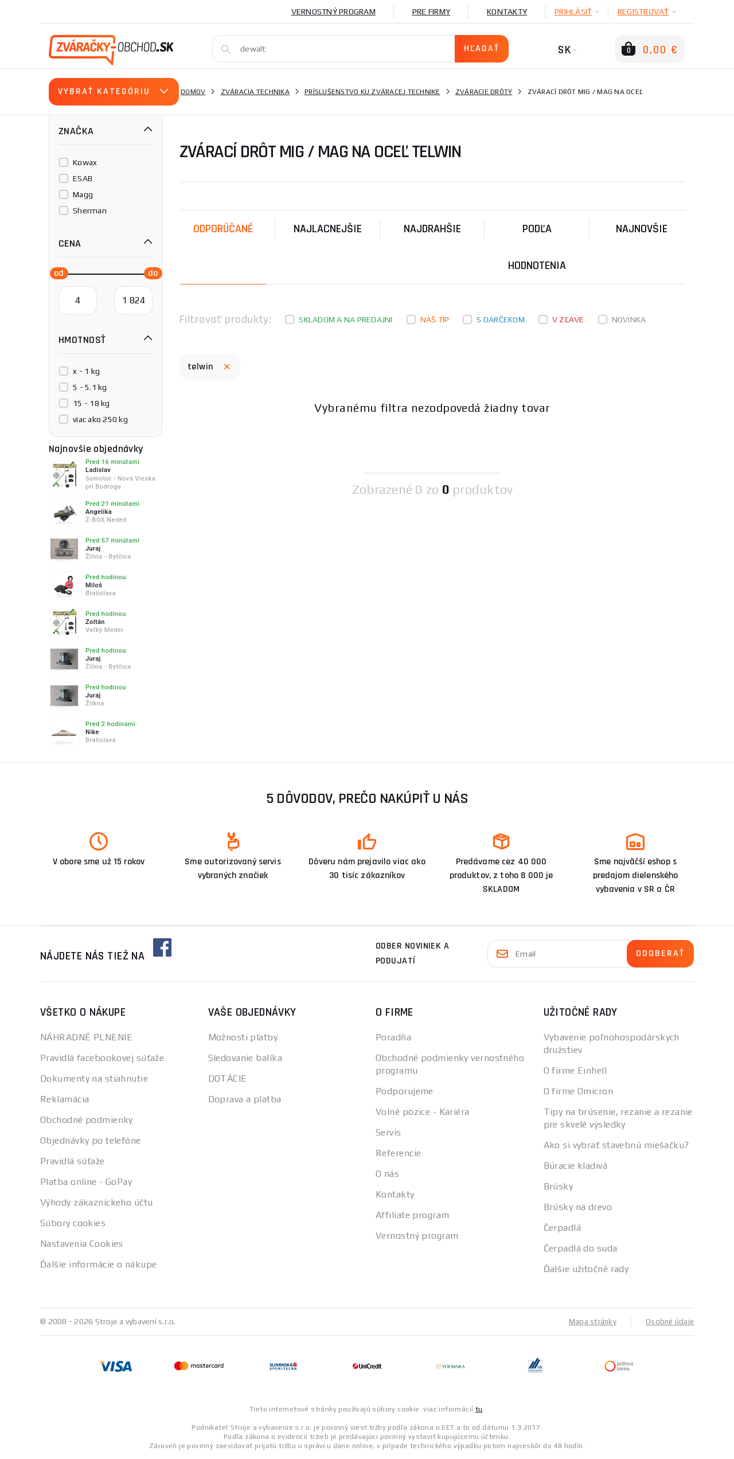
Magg (83, 194)
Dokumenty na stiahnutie (94, 1078)
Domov (193, 92)
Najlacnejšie (328, 228)
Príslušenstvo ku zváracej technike (372, 92)
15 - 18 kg (91, 403)
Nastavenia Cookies (81, 1243)
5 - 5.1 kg (90, 387)
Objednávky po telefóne (90, 1140)
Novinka (629, 319)
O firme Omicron (579, 1091)
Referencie (398, 1153)
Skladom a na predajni (345, 319)
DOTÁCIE (227, 1078)
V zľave (568, 319)
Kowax (85, 162)
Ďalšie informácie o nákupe (98, 1264)
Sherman (90, 210)
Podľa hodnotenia (537, 247)
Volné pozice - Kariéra (423, 1111)
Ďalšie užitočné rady (586, 1268)
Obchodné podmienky (86, 1119)
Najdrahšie (432, 228)
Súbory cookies (73, 1223)
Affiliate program (412, 1215)
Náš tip (435, 319)
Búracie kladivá (576, 1165)
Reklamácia (64, 1099)
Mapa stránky (589, 1321)
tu (479, 1409)
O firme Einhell (575, 1070)
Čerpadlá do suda (581, 1248)
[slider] (55, 272)
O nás (387, 1173)
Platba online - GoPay (86, 1181)
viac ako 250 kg (100, 419)
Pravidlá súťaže (72, 1161)
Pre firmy (431, 11)
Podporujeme (405, 1091)
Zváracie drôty (484, 92)
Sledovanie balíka (245, 1057)
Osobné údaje (668, 1321)
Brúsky (558, 1186)
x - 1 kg (86, 371)
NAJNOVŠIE (641, 228)
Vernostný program (333, 11)
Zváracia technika (255, 92)
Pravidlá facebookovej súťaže (102, 1057)
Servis (388, 1132)
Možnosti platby (243, 1037)
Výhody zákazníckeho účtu (96, 1202)
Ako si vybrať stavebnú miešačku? (616, 1145)
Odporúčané (223, 228)
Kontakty (507, 11)
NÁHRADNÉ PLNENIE (86, 1037)
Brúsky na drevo (578, 1206)
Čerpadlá (562, 1227)
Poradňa (393, 1037)
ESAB (82, 178)
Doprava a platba (245, 1099)
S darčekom (501, 319)
